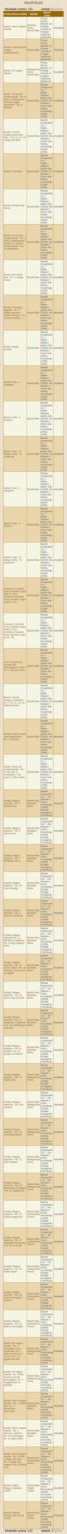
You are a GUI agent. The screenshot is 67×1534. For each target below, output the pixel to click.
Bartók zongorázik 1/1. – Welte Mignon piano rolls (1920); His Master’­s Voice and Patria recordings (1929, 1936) (47, 100)
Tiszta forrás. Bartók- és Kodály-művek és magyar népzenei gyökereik (46, 27)
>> (60, 9)
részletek (58, 28)
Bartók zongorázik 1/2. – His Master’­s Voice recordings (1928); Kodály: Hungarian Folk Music (46, 803)
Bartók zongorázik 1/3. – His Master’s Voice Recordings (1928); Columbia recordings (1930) (47, 1351)
